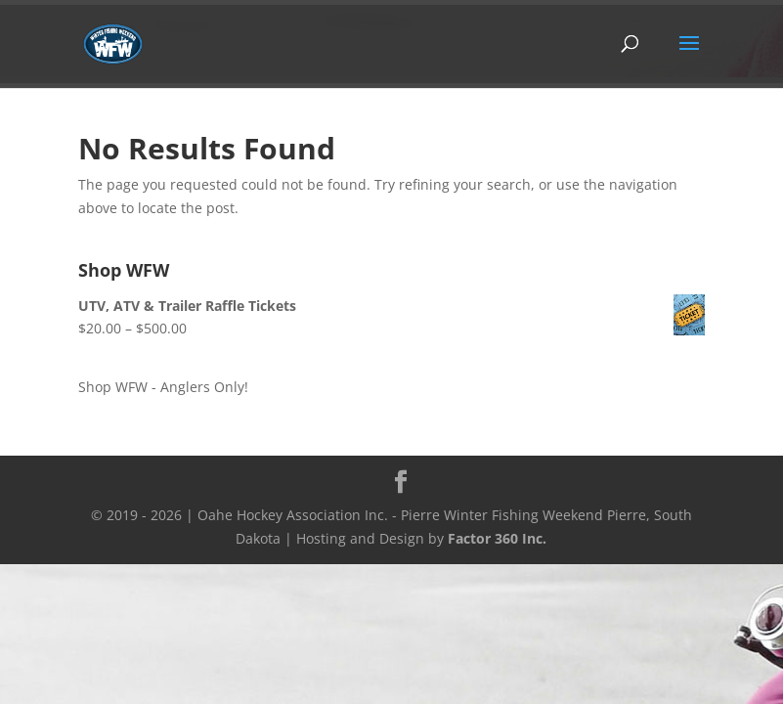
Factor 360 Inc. (497, 538)
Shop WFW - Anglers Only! (163, 386)
